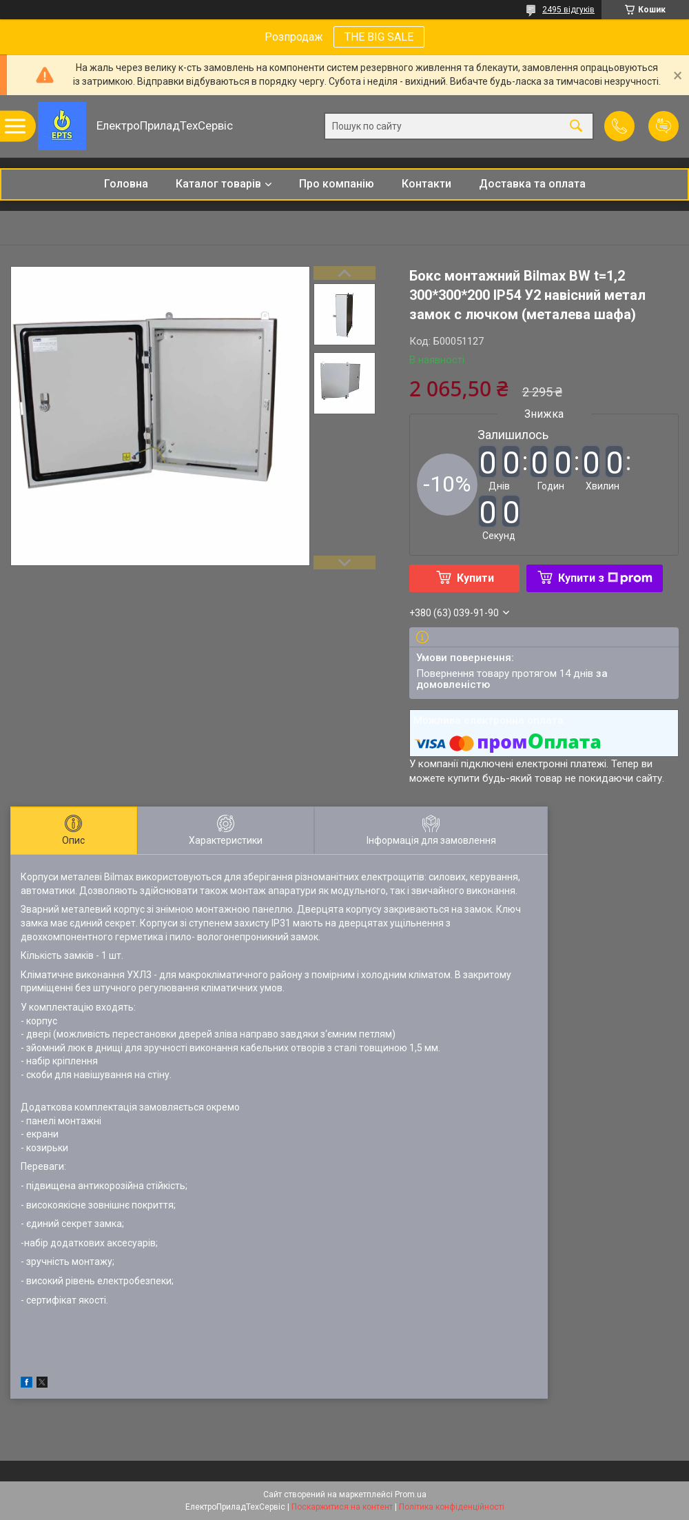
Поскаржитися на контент (342, 1507)
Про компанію (336, 183)
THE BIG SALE (378, 36)
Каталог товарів (218, 183)
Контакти (426, 183)
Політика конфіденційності (451, 1507)
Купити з (605, 578)
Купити (475, 578)
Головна (126, 183)
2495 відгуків (568, 9)
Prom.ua (410, 1494)
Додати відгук (663, 126)
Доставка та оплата (532, 183)
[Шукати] (576, 126)
